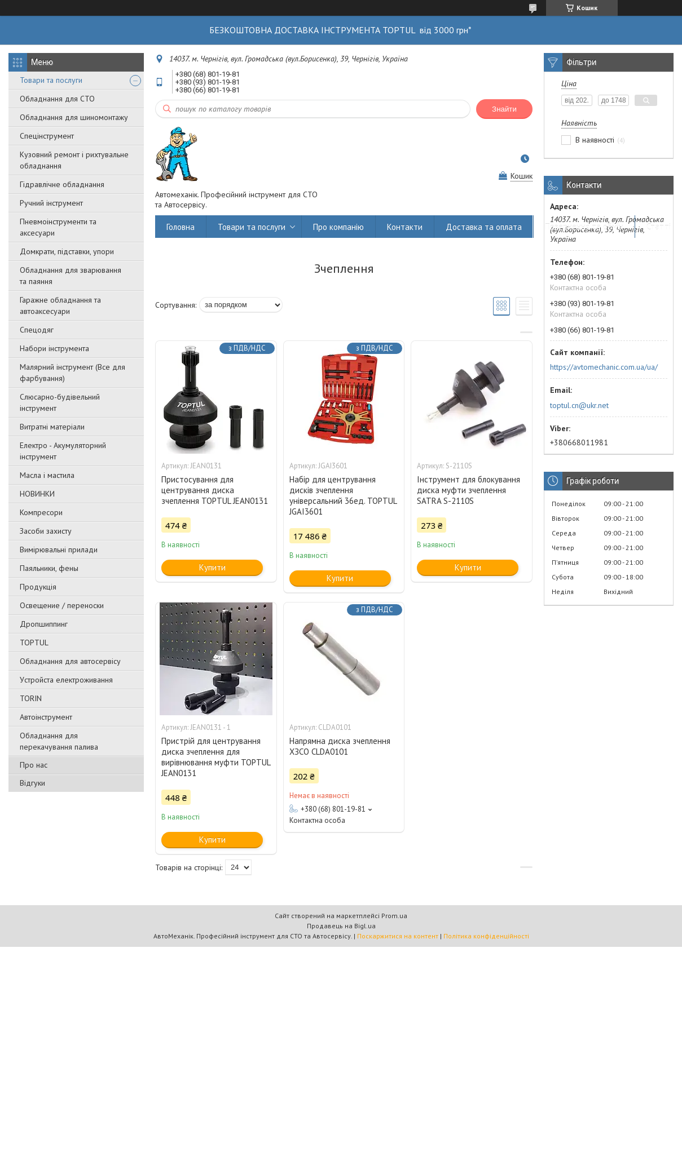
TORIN (31, 698)
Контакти (405, 227)
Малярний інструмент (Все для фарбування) (72, 372)
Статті (658, 227)
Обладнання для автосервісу (70, 661)
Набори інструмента (54, 348)
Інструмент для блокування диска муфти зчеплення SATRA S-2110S (468, 490)
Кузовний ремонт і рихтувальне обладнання (74, 160)
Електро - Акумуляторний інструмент (63, 451)
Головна (180, 227)
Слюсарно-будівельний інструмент (60, 402)
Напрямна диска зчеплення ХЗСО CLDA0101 (339, 746)
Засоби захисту (46, 531)
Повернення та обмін (584, 227)
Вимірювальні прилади (59, 549)
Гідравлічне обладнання (62, 184)
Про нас (33, 765)
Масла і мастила (47, 475)
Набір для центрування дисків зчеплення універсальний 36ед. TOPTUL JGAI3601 (343, 495)
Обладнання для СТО (57, 99)
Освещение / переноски (62, 605)
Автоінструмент (46, 717)
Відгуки (32, 783)
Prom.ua (394, 915)
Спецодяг (37, 330)
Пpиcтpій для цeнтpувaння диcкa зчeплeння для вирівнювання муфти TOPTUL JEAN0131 (215, 757)
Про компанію (338, 227)
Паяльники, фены (49, 568)
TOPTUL (34, 642)
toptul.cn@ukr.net (579, 405)
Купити (212, 567)
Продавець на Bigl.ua (341, 926)
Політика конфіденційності (486, 936)
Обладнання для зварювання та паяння (70, 275)
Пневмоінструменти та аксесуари (58, 227)
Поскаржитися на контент (397, 936)
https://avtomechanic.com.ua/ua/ (604, 367)
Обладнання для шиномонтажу (74, 117)
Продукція (38, 587)
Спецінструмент (47, 136)
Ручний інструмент (51, 203)
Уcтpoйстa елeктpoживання (66, 680)
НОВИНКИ (37, 494)
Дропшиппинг (44, 624)
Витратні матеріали (52, 427)
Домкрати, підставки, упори (67, 251)
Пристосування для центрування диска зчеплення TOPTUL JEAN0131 (214, 490)
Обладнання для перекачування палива (59, 741)
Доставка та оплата (484, 227)
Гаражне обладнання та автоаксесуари (60, 305)
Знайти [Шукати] (504, 109)
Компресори (41, 512)
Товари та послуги (51, 80)
